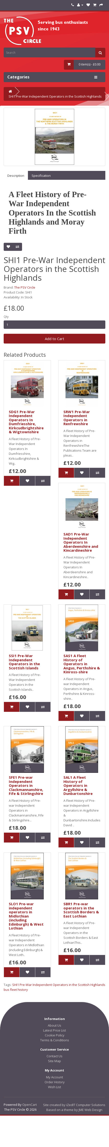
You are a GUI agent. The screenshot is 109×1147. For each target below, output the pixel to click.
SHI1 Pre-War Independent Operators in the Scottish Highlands (55, 96)
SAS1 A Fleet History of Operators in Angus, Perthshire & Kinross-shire (81, 663)
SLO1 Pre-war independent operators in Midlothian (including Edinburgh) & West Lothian (26, 915)
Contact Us (54, 1056)
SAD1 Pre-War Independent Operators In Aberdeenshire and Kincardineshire (80, 542)
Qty (6, 317)
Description (15, 175)
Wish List (54, 1087)
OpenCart (29, 1104)
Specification (41, 175)
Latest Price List (54, 1030)
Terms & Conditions (54, 1040)
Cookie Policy (54, 1035)
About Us (54, 1025)
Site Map (54, 1061)
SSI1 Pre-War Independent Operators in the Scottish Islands (24, 661)
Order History (55, 1082)
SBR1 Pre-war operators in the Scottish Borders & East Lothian (81, 909)
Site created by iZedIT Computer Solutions (74, 1105)
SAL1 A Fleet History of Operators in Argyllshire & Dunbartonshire (78, 785)
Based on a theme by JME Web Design (74, 1110)
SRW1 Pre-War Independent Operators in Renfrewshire (76, 417)
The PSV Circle (24, 287)
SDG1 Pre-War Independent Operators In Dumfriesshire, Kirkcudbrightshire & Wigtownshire (26, 421)
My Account (54, 1077)
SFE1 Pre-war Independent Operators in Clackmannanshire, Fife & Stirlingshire (26, 785)
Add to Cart (54, 338)
